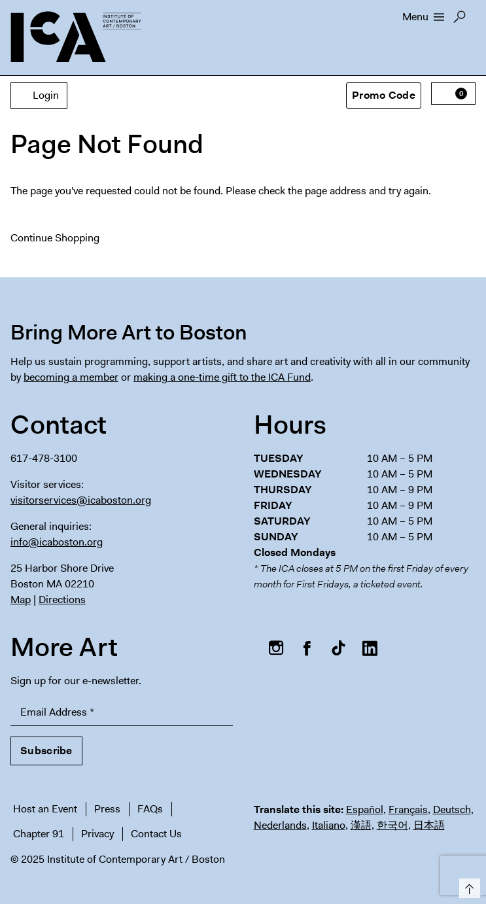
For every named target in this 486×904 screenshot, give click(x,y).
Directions (62, 599)
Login (39, 95)
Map (20, 599)
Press (107, 809)
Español (364, 809)
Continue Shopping (54, 238)
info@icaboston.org (56, 542)
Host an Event (45, 809)
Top (467, 886)
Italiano (328, 825)
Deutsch (452, 809)
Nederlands (280, 825)
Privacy (97, 834)
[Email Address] (121, 712)
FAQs (150, 809)
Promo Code (383, 95)
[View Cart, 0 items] (453, 93)
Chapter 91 (38, 834)
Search (459, 20)
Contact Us (156, 834)
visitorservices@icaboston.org (80, 500)
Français (408, 809)
